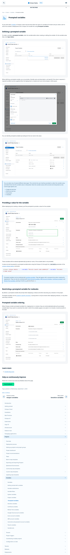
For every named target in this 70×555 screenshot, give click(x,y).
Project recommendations (12, 453)
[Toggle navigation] (66, 3)
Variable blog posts (9, 371)
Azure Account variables (33, 279)
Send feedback (8, 384)
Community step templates (13, 468)
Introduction (8, 403)
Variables (10, 482)
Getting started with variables (15, 485)
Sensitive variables (12, 503)
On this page (34, 7)
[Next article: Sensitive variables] (59, 396)
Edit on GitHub (6, 392)
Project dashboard (11, 450)
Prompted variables (13, 500)
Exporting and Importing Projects (14, 462)
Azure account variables (14, 515)
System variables (12, 494)
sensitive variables (30, 277)
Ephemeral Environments (12, 465)
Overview (8, 441)
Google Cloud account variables (16, 512)
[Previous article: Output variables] (10, 396)
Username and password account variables (19, 521)
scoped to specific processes (23, 295)
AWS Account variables (46, 279)
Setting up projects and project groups (16, 447)
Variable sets (11, 528)
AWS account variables (13, 518)
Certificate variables (57, 279)
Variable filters (11, 491)
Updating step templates (12, 474)
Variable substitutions (13, 488)
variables (13, 24)
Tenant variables (12, 524)
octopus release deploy (8, 266)
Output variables (12, 497)
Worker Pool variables (9, 281)
